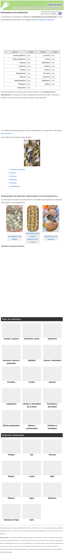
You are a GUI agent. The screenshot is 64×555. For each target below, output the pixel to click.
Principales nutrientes (17, 169)
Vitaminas (13, 176)
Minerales (13, 180)
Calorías (13, 173)
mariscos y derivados (46, 20)
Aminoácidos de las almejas (14, 238)
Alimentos (55, 4)
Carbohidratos (15, 186)
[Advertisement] (32, 35)
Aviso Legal (9, 552)
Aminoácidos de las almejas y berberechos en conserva (32, 238)
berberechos (7, 133)
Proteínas (13, 183)
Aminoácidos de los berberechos (14, 13)
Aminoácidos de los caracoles (51, 238)
